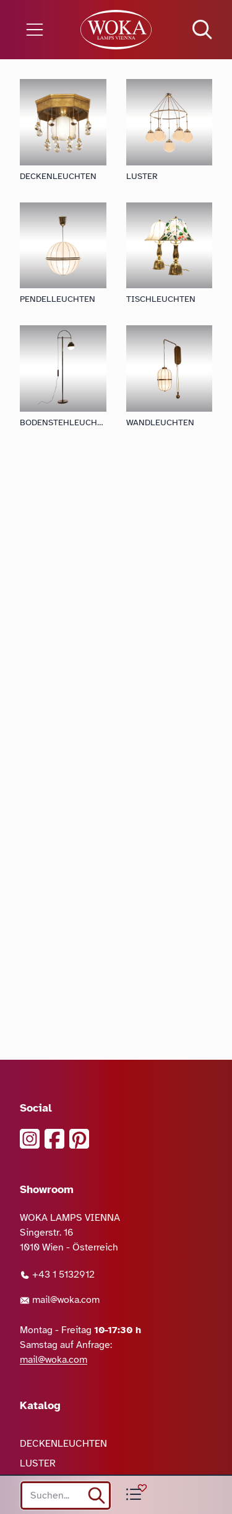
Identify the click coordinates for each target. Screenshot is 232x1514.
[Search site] (65, 1495)
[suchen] (96, 1495)
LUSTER (38, 1463)
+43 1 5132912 (57, 1274)
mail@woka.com (60, 1300)
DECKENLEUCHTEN (63, 1443)
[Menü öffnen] (38, 29)
